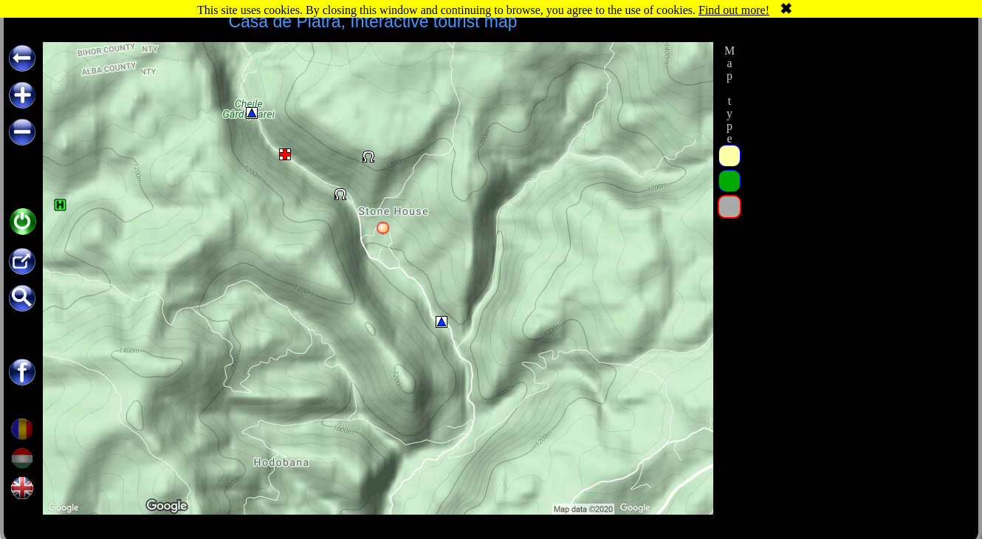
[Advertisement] (855, 134)
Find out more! (733, 10)
